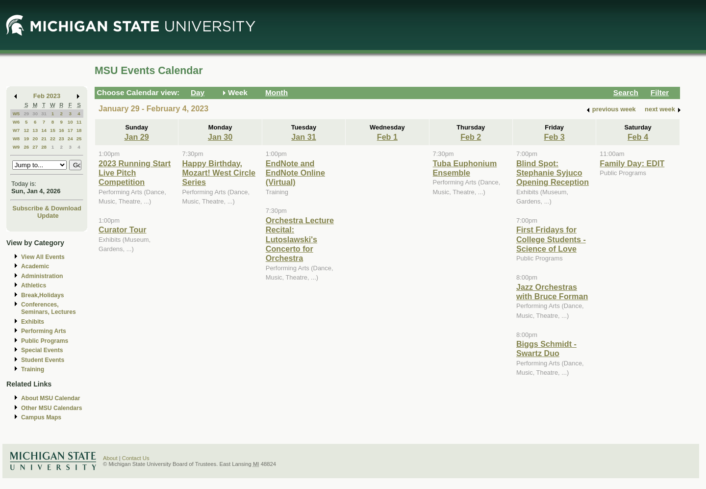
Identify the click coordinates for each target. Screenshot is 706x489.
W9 (16, 147)
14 (44, 130)
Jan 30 (220, 136)
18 (79, 130)
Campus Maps (41, 417)
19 (26, 138)
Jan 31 (303, 136)
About (110, 458)
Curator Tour (123, 229)
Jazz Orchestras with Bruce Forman (552, 292)
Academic (35, 266)
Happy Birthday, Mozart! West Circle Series (218, 173)
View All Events (43, 257)
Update (48, 215)
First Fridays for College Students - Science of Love (551, 239)
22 (52, 138)
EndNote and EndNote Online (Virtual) (295, 173)
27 (35, 147)
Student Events (42, 360)
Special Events (42, 350)
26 (26, 147)
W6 (16, 122)
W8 (16, 138)
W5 (16, 113)
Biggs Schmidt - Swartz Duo (546, 348)
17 (70, 130)
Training (32, 369)
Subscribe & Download (46, 208)
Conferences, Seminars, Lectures (48, 308)
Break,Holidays (42, 295)
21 (44, 138)
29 (26, 113)
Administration (42, 276)
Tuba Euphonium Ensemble (465, 168)
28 (44, 147)
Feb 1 (387, 136)
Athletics (33, 285)
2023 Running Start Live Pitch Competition (135, 173)
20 (35, 138)
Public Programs (44, 340)
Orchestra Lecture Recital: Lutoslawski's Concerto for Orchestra (300, 239)
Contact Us (136, 458)
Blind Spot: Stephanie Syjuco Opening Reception (552, 173)
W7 (16, 130)
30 (35, 113)
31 (44, 113)
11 (79, 122)
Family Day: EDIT (632, 163)
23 (61, 138)
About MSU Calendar (50, 398)
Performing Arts (43, 331)
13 (35, 130)
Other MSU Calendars (51, 408)
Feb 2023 (46, 96)
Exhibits (32, 321)
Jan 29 (137, 136)
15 (52, 130)
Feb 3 (554, 136)
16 (61, 130)
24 (70, 138)
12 (26, 130)
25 (79, 138)
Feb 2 (470, 136)
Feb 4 (638, 136)
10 (70, 122)
